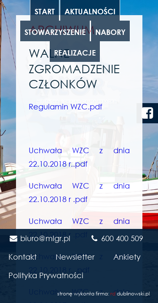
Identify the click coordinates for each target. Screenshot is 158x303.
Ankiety (127, 256)
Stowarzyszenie (55, 32)
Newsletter (75, 256)
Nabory (110, 32)
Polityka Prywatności (45, 275)
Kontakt (22, 256)
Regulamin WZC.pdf (65, 106)
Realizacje (75, 52)
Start (45, 11)
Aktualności (89, 11)
